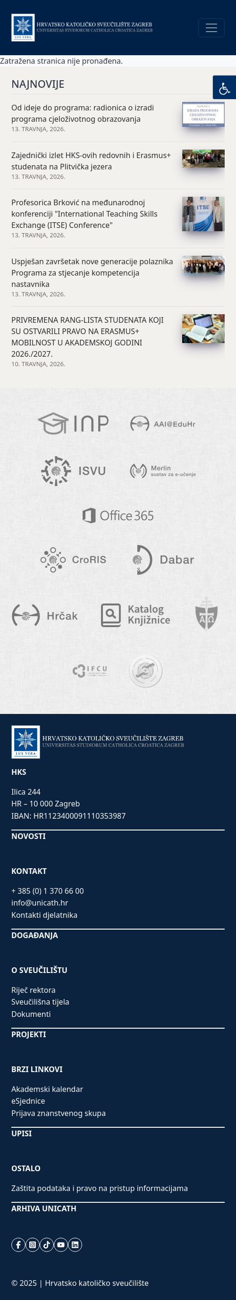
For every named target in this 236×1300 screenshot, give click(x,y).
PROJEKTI (28, 1034)
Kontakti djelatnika (44, 915)
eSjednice (28, 1101)
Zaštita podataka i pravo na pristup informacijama (99, 1188)
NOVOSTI (28, 836)
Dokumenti (31, 1014)
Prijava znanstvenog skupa (58, 1113)
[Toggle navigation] (211, 27)
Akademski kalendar (47, 1089)
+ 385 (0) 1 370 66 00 (47, 891)
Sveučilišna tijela (40, 1002)
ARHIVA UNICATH (43, 1208)
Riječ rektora (33, 990)
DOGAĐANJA (34, 935)
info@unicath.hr (39, 902)
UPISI (21, 1133)
